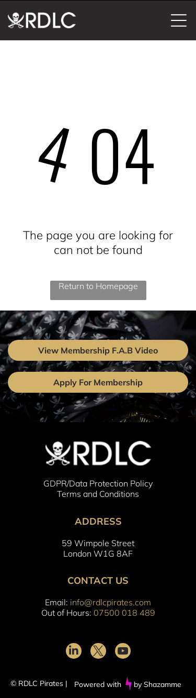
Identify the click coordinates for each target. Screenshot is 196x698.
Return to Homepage (98, 286)
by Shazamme (157, 684)
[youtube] (123, 652)
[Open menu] (179, 20)
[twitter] (98, 652)
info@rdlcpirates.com (110, 602)
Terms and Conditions (98, 494)
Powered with (97, 684)
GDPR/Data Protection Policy (98, 483)
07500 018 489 (124, 612)
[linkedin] (74, 652)
